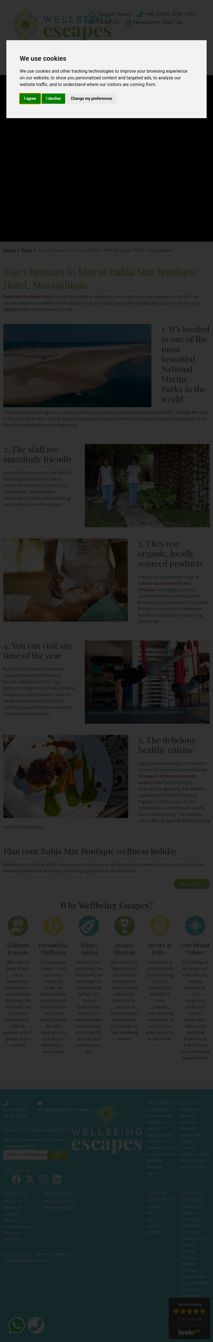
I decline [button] (53, 98)
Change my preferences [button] (91, 98)
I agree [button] (30, 98)
